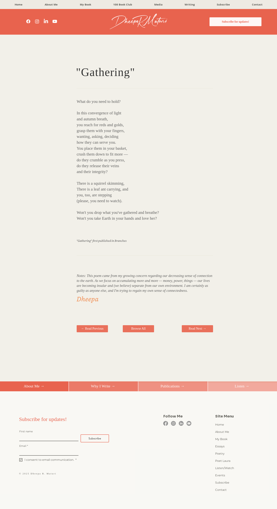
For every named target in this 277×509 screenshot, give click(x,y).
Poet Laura (222, 461)
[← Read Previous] (92, 328)
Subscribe (222, 482)
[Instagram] (37, 21)
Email (23, 445)
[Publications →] (172, 386)
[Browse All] (138, 328)
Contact (221, 490)
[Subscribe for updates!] (235, 21)
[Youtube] (54, 21)
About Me (222, 432)
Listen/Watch (224, 468)
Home (219, 424)
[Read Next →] (197, 328)
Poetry (220, 453)
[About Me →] (34, 386)
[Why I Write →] (103, 386)
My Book (221, 439)
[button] (189, 4)
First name (26, 431)
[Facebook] (28, 21)
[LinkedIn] (46, 21)
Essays (220, 446)
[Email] (47, 452)
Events (220, 475)
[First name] (47, 437)
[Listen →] (242, 386)
